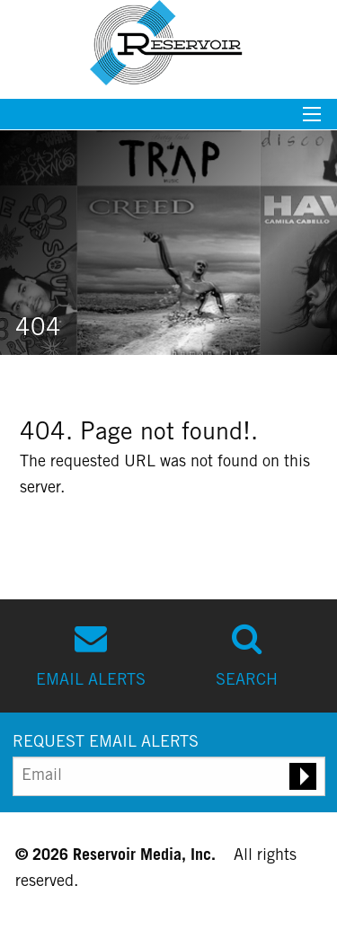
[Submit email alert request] (302, 776)
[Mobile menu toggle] (312, 120)
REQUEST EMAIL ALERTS (106, 743)
